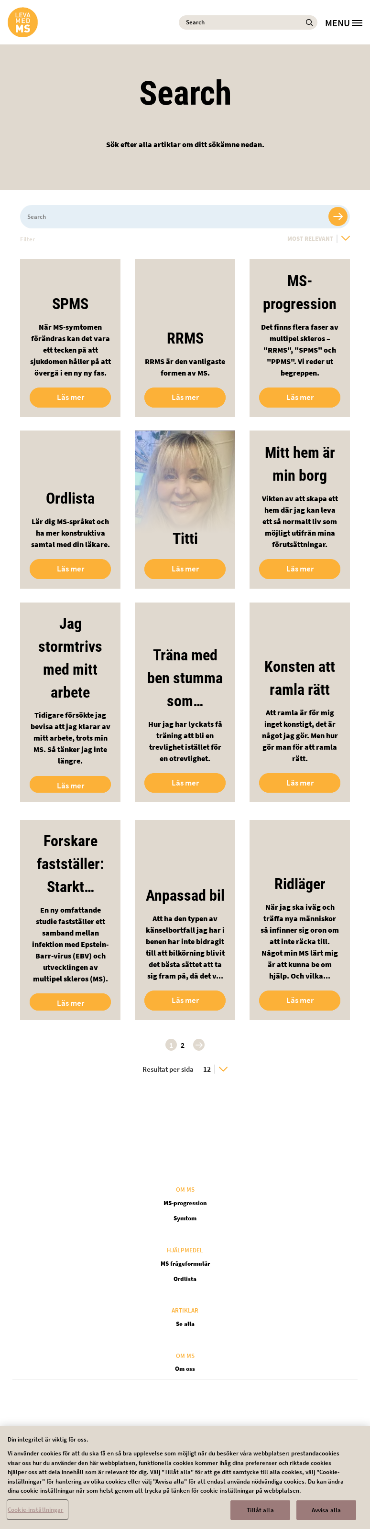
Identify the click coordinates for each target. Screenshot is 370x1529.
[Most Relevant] (318, 239)
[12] (215, 1069)
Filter (27, 239)
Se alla (185, 1324)
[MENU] (347, 22)
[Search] (248, 22)
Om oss (185, 1369)
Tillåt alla (260, 1515)
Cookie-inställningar (36, 1514)
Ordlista (185, 1279)
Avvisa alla (326, 1515)
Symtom (185, 1218)
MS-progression (185, 1203)
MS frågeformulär (185, 1264)
